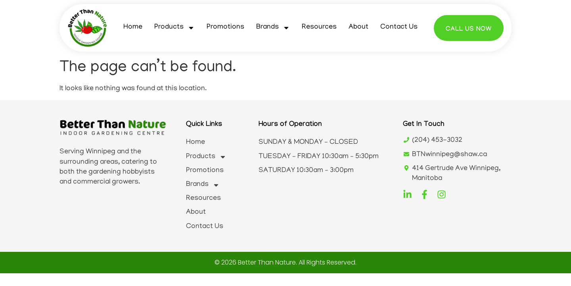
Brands (273, 28)
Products (174, 28)
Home (132, 27)
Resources (319, 27)
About (358, 27)
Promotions (225, 27)
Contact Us (399, 27)
